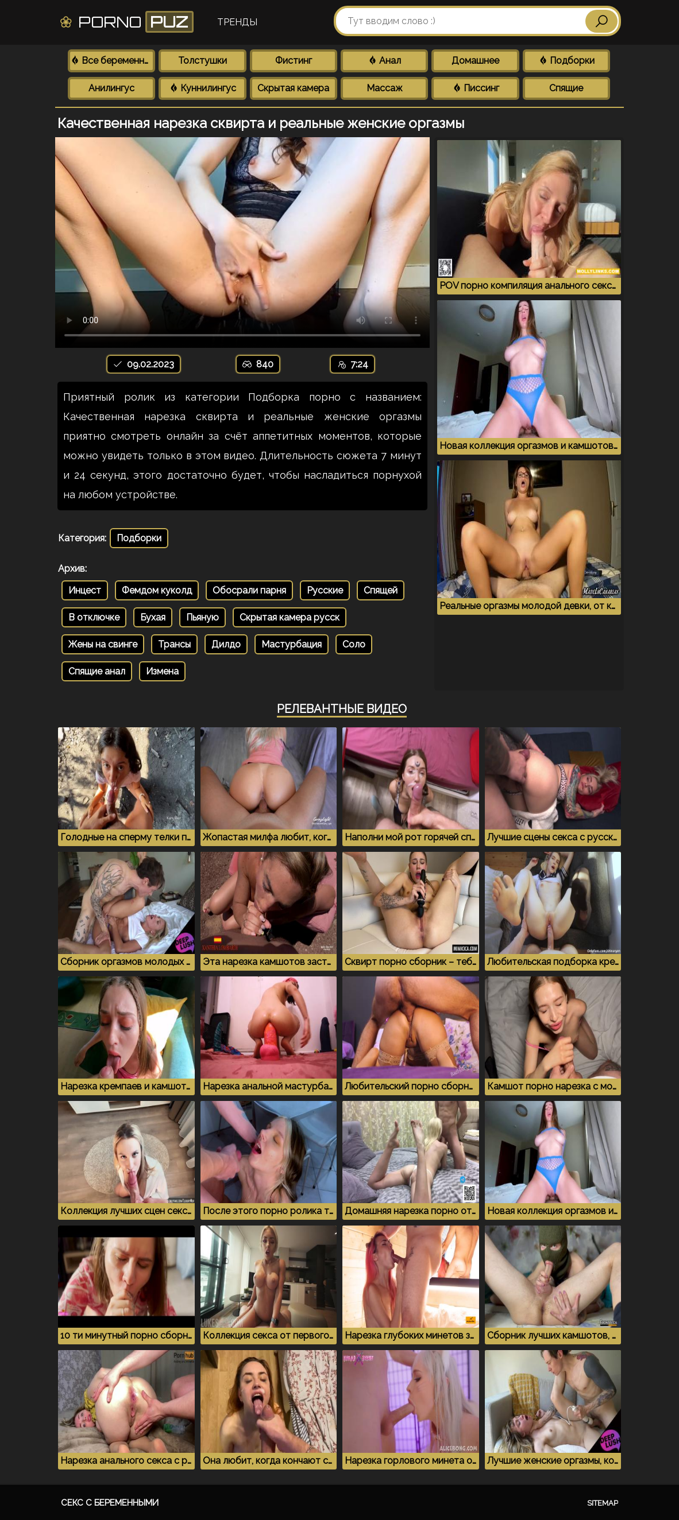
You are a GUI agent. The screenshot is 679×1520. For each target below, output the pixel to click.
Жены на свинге (102, 644)
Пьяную (202, 617)
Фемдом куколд (157, 590)
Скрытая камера (293, 88)
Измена (162, 671)
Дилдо (226, 644)
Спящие (566, 88)
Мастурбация (291, 644)
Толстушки (202, 60)
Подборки (566, 60)
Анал (384, 60)
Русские (325, 590)
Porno (126, 22)
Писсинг (475, 88)
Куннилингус (202, 88)
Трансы (174, 644)
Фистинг (293, 60)
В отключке (93, 617)
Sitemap (602, 1503)
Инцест (84, 590)
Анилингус (111, 88)
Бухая (152, 617)
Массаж (384, 88)
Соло (353, 644)
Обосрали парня (249, 590)
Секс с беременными (110, 1503)
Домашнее (475, 60)
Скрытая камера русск (290, 617)
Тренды (237, 22)
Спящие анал (96, 671)
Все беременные (112, 60)
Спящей (381, 590)
